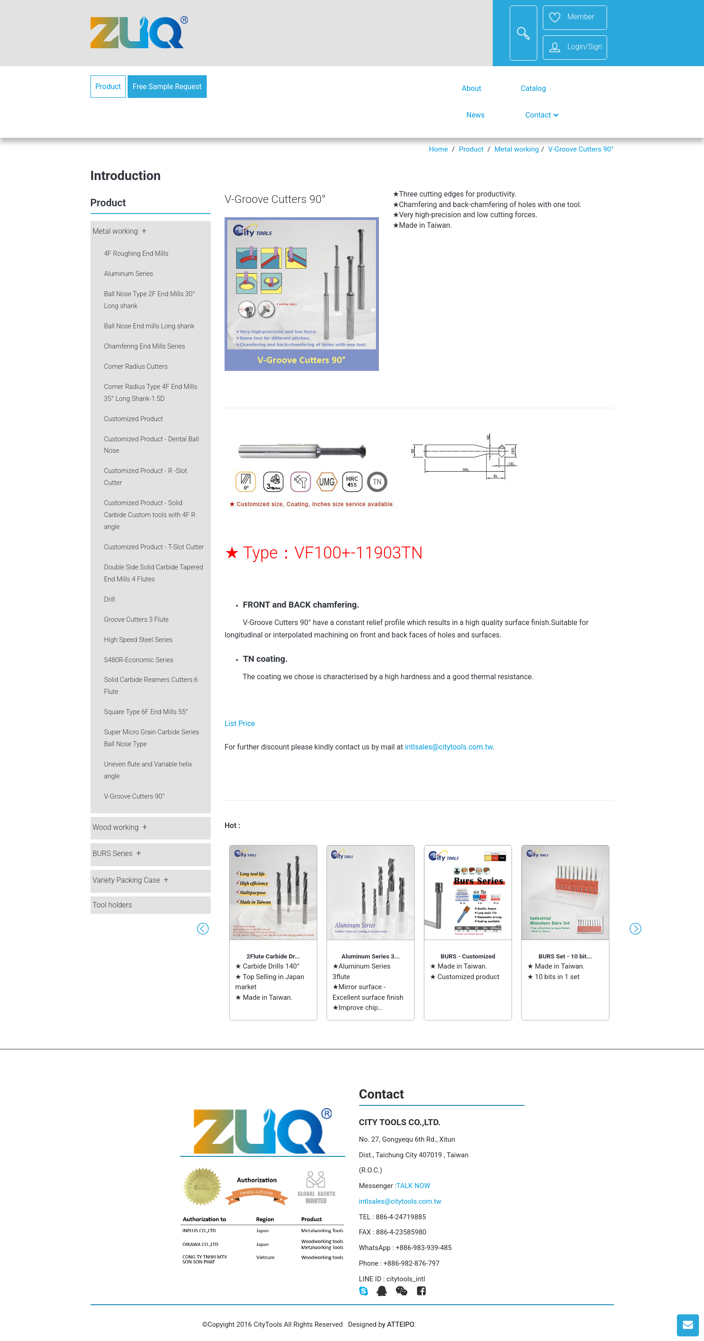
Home (438, 149)
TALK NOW (413, 1186)
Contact (541, 115)
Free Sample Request (167, 86)
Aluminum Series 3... (371, 956)
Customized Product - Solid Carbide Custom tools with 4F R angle (150, 515)
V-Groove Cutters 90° (581, 149)
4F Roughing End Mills (136, 254)
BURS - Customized (468, 956)
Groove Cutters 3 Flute (136, 620)
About (471, 88)
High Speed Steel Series (138, 640)
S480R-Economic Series (139, 660)
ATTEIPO (400, 1324)
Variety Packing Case (126, 880)
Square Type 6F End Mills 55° (146, 712)
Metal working (517, 149)
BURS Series (113, 853)
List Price (240, 723)
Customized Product (133, 419)
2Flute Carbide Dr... (273, 956)
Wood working (116, 827)
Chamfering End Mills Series (145, 346)
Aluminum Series (128, 274)
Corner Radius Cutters (136, 367)
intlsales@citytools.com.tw (449, 747)
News (476, 115)
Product (108, 86)
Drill (109, 599)
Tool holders (112, 905)
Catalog (533, 88)
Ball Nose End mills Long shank (149, 326)
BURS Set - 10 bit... (565, 956)
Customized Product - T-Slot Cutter (154, 547)
